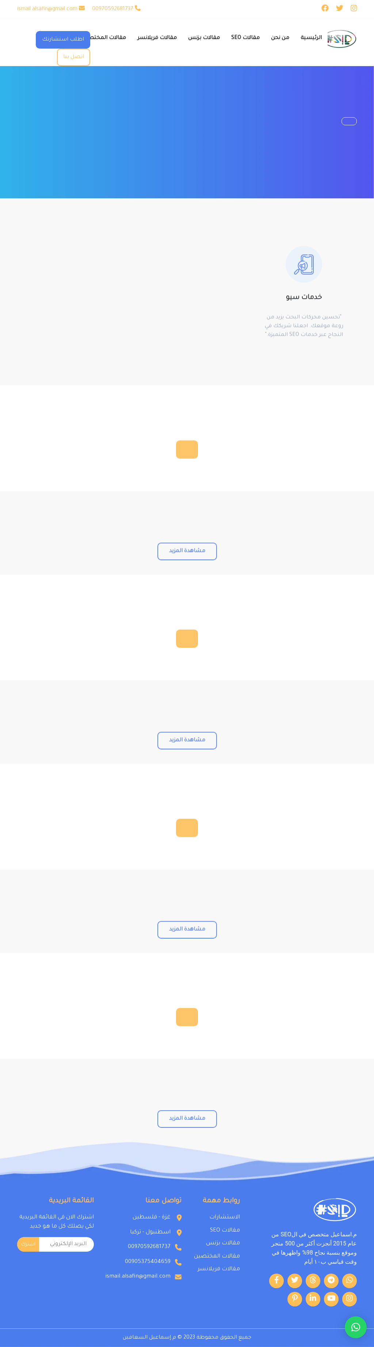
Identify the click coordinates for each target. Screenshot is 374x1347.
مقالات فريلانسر (219, 1269)
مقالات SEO (225, 1231)
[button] (356, 1327)
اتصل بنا (73, 57)
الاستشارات (224, 1217)
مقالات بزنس (223, 1243)
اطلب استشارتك (63, 40)
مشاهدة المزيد (187, 578)
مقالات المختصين (217, 1256)
